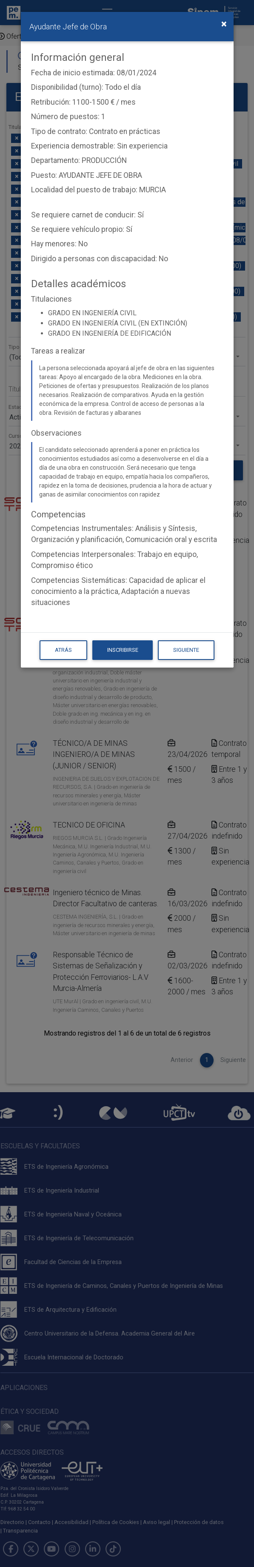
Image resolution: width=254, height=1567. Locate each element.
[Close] (224, 24)
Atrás (63, 650)
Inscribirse (122, 650)
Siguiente (186, 650)
